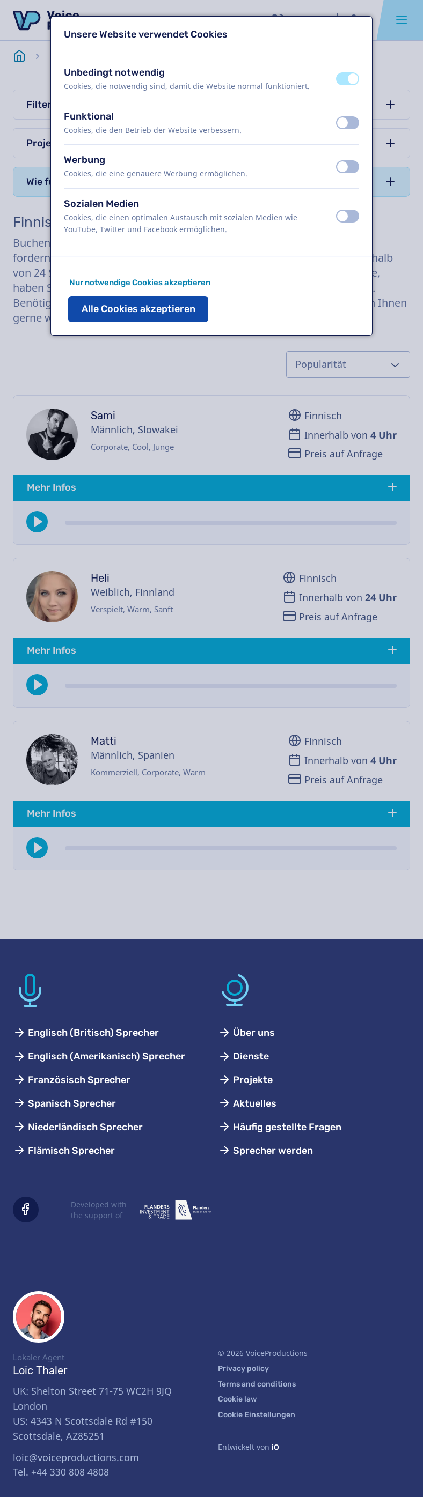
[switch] (347, 78)
